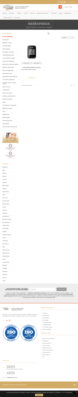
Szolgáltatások (45, 341)
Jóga (3, 111)
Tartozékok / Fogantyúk (9, 105)
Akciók (60, 13)
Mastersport (5, 216)
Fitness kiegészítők (7, 70)
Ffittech (4, 265)
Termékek (12, 13)
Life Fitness (5, 191)
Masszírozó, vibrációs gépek (10, 64)
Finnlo (4, 207)
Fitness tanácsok (7, 17)
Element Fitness (7, 219)
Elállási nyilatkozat (46, 354)
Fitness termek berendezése (48, 338)
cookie (63, 392)
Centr (4, 280)
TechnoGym (5, 225)
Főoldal (4, 13)
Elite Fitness (5, 253)
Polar (3, 194)
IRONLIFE (4, 167)
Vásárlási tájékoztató (46, 343)
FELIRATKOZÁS (61, 289)
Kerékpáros (49, 27)
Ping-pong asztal (7, 92)
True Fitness (5, 262)
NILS (3, 170)
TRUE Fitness (6, 249)
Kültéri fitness (6, 86)
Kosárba (37, 63)
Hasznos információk (42, 13)
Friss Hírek (54, 13)
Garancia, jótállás (46, 345)
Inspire (4, 277)
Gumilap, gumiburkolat (8, 96)
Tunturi (4, 179)
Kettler (4, 173)
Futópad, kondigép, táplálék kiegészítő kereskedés (22, 7)
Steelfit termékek (7, 99)
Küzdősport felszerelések (9, 76)
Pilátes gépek (6, 117)
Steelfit (4, 231)
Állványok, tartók (7, 108)
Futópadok (5, 39)
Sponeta (4, 213)
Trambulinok (6, 89)
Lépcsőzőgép (6, 48)
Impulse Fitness (6, 234)
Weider (4, 188)
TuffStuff (5, 240)
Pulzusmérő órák (41, 27)
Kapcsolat (17, 17)
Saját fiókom (71, 2)
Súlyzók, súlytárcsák (8, 67)
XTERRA (4, 268)
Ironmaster (5, 243)
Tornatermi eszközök (8, 79)
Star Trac (5, 197)
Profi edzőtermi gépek (8, 58)
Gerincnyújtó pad (7, 120)
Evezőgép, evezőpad (8, 51)
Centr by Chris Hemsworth (9, 126)
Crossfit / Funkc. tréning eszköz (9, 83)
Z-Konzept (5, 228)
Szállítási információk (46, 347)
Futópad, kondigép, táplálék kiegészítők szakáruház (18, 309)
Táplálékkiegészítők (8, 55)
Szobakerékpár (6, 45)
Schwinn (4, 274)
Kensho (4, 182)
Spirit (3, 259)
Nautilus (4, 210)
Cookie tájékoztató (46, 352)
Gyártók (32, 13)
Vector (4, 237)
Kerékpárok (5, 114)
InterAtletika (6, 256)
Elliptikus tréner (6, 42)
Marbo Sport (6, 203)
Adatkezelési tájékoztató (47, 350)
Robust (4, 176)
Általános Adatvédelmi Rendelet (36, 293)
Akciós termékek (7, 36)
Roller (4, 102)
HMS (3, 246)
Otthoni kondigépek (8, 61)
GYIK (43, 357)
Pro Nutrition (6, 222)
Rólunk (26, 13)
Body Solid (5, 185)
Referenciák (67, 13)
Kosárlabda (5, 123)
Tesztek (19, 13)
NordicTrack (5, 200)
